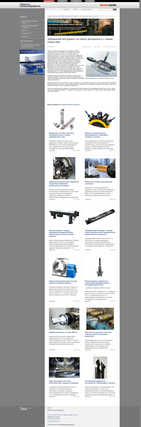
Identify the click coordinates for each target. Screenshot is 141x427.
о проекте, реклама (86, 9)
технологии (26, 33)
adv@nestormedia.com (53, 418)
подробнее (52, 150)
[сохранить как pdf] (109, 46)
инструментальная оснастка (88, 16)
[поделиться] (87, 46)
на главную (66, 9)
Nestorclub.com (70, 424)
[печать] (97, 46)
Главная (49, 16)
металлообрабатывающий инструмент (29, 26)
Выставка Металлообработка (30, 45)
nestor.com (49, 1)
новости (75, 9)
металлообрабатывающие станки (29, 21)
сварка (25, 30)
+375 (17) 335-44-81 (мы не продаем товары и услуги (62, 415)
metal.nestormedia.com (53, 421)
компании (26, 36)
